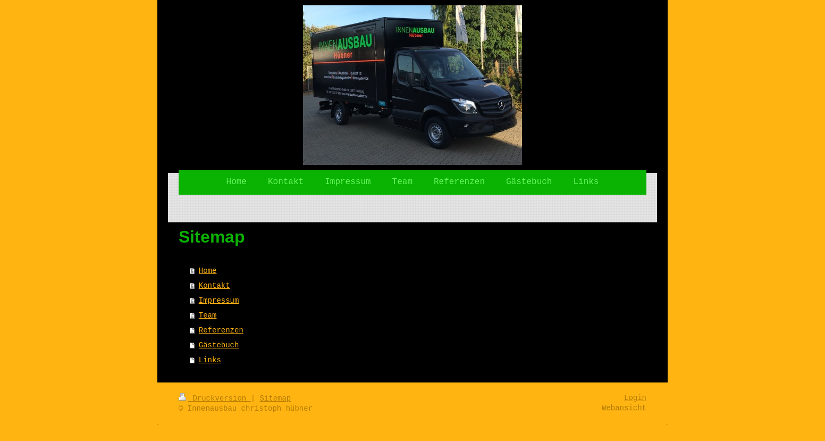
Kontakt (214, 285)
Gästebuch (219, 345)
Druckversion (215, 398)
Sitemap (275, 398)
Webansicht (624, 408)
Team (208, 315)
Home (208, 271)
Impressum (219, 300)
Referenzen (221, 330)
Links (210, 360)
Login (635, 398)
